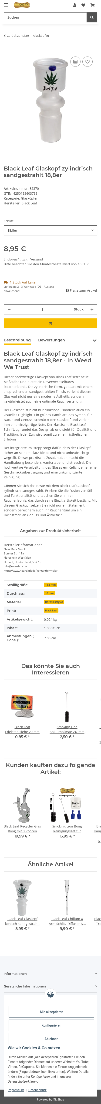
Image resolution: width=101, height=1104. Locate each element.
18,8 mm (50, 584)
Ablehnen (51, 1039)
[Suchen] (92, 17)
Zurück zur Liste (18, 35)
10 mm (49, 593)
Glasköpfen (29, 198)
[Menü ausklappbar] (6, 3)
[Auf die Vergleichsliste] (75, 62)
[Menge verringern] (9, 309)
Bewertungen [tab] (51, 340)
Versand (36, 259)
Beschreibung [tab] (17, 340)
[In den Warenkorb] (7, 50)
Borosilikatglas (54, 602)
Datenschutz (37, 1090)
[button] (75, 5)
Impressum (16, 1090)
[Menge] (42, 309)
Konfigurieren (51, 1025)
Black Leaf (51, 610)
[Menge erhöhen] (92, 309)
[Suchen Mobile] (45, 17)
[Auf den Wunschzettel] (87, 62)
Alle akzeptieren (51, 1012)
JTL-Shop (58, 1099)
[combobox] (50, 230)
